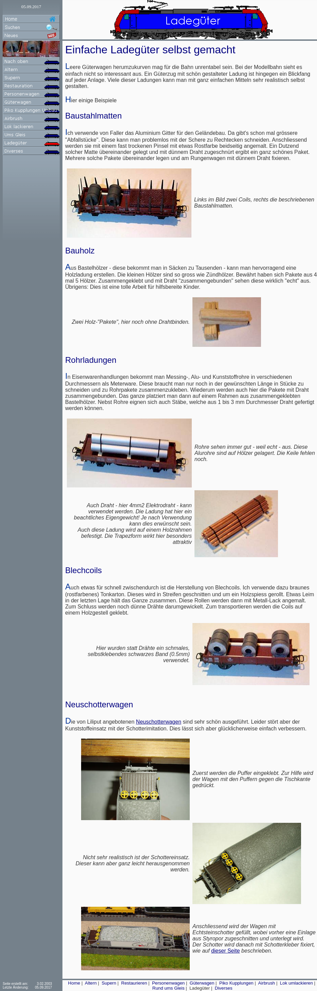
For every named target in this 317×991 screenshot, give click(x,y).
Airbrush (266, 983)
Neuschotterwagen (158, 722)
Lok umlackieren (296, 983)
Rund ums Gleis (168, 988)
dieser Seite (225, 951)
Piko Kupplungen (235, 983)
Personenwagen (168, 983)
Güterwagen (201, 983)
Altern (90, 983)
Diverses (222, 988)
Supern (108, 983)
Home (73, 983)
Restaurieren (133, 983)
